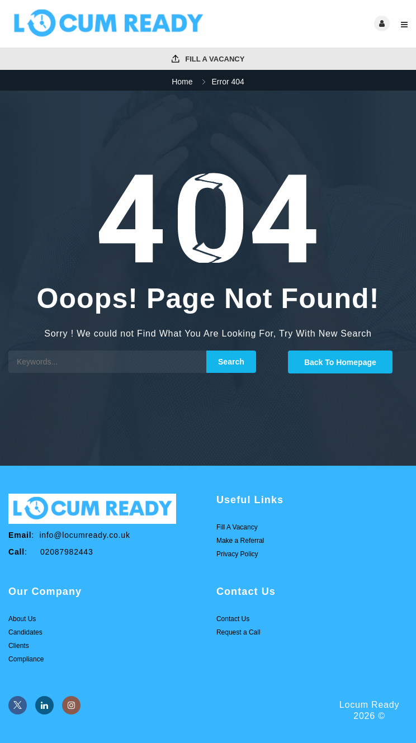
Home (182, 81)
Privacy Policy (237, 554)
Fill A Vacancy (208, 59)
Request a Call (238, 632)
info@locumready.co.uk (84, 535)
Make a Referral (240, 541)
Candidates (25, 632)
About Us (22, 619)
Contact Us (232, 619)
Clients (18, 646)
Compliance (26, 659)
